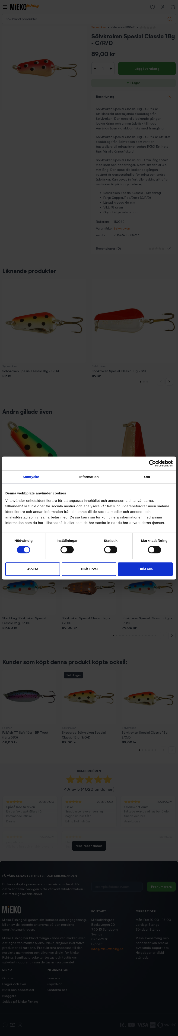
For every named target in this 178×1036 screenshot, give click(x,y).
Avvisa (32, 569)
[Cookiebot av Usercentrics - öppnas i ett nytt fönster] (152, 463)
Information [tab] (89, 477)
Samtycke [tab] (31, 477)
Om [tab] (147, 477)
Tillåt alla (145, 569)
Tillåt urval (89, 569)
